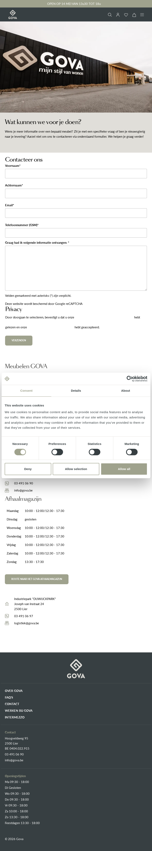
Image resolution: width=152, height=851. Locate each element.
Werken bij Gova (18, 710)
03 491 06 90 (23, 483)
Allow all (124, 469)
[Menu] (142, 14)
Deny (28, 469)
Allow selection (76, 469)
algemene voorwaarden (50, 327)
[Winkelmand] (134, 15)
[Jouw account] (118, 15)
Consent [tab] (26, 390)
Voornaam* (12, 165)
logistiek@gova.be (26, 623)
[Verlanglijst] (126, 15)
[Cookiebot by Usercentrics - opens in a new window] (129, 379)
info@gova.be (23, 490)
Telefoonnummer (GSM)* (22, 225)
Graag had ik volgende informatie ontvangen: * (37, 242)
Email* (9, 205)
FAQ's (9, 697)
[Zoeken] (110, 15)
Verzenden (19, 340)
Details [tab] (76, 390)
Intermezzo (15, 717)
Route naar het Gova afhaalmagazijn (36, 579)
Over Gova (13, 691)
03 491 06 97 (23, 616)
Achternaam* (14, 185)
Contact (12, 704)
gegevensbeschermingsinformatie (104, 317)
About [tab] (125, 390)
